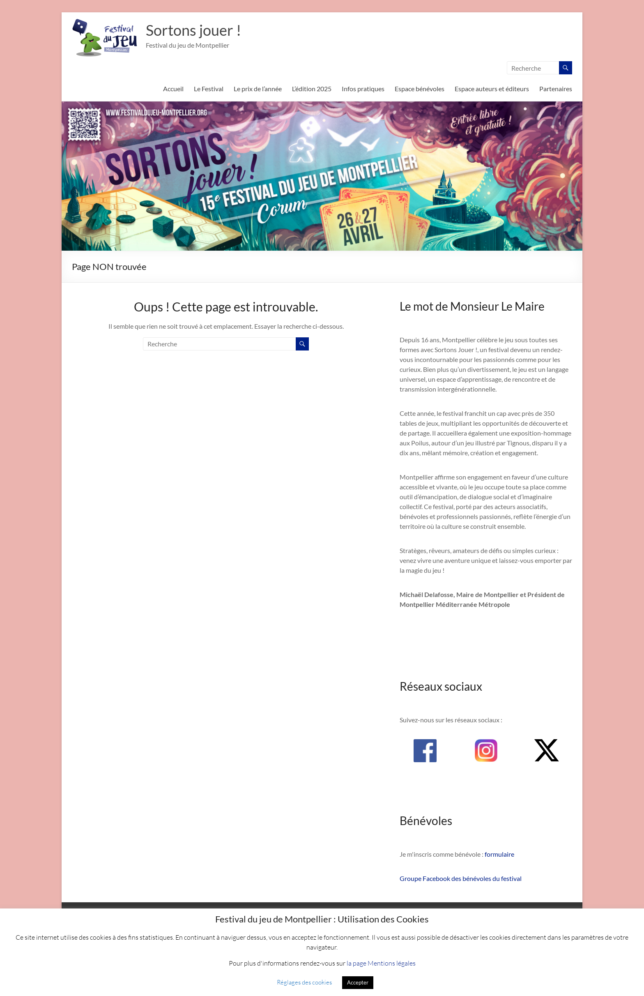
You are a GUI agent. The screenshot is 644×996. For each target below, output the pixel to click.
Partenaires (555, 88)
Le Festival (208, 88)
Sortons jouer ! (193, 30)
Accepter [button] (357, 982)
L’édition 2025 (311, 88)
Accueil (173, 88)
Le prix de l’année (258, 88)
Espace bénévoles (419, 88)
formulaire (499, 854)
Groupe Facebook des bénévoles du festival (461, 878)
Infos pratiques (363, 88)
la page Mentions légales (381, 963)
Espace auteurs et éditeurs (492, 88)
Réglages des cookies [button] (304, 982)
